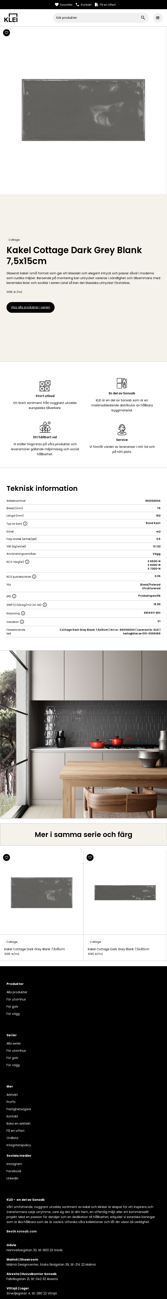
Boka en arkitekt (19, 1123)
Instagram (14, 1164)
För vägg (13, 1014)
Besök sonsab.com (22, 1231)
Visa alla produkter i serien (30, 307)
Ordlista (12, 1138)
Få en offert (16, 1131)
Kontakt (12, 1116)
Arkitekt (12, 1095)
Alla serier (14, 1043)
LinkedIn (12, 1178)
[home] (28, 18)
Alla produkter (17, 992)
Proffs (11, 1102)
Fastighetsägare (19, 1109)
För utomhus (16, 999)
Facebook (14, 1171)
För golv (12, 1006)
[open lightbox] (83, 734)
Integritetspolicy (19, 1145)
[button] (158, 18)
